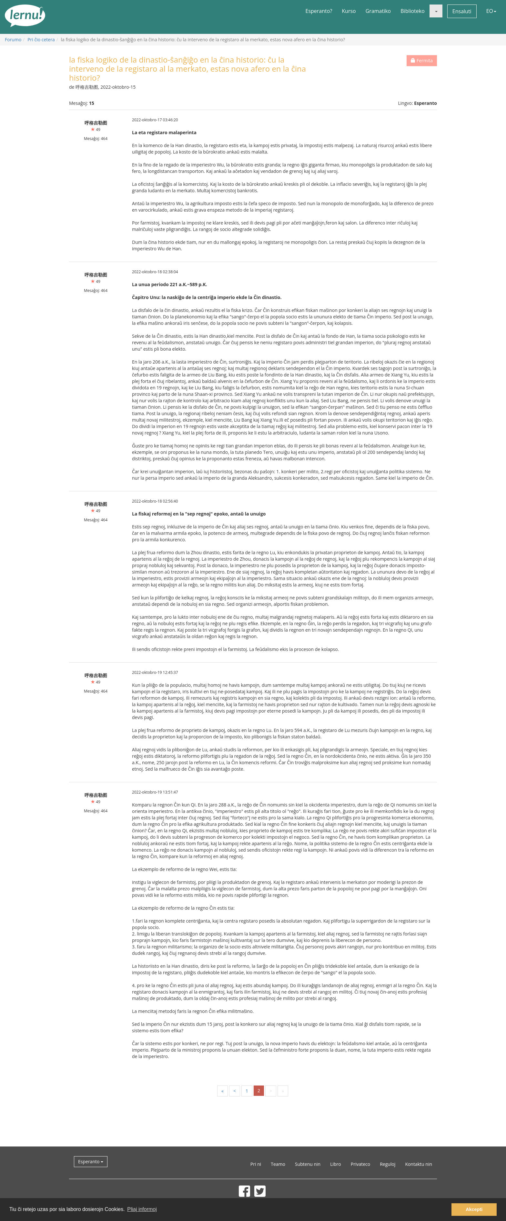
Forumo (13, 39)
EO (491, 11)
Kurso (349, 11)
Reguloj (387, 1164)
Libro (335, 1164)
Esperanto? (319, 11)
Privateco (360, 1164)
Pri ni (255, 1164)
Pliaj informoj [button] (142, 1209)
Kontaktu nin (418, 1164)
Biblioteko (412, 11)
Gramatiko (378, 11)
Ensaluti (461, 11)
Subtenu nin (307, 1164)
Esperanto (90, 1161)
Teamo (278, 1164)
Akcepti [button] (474, 1209)
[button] (436, 11)
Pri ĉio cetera (41, 39)
